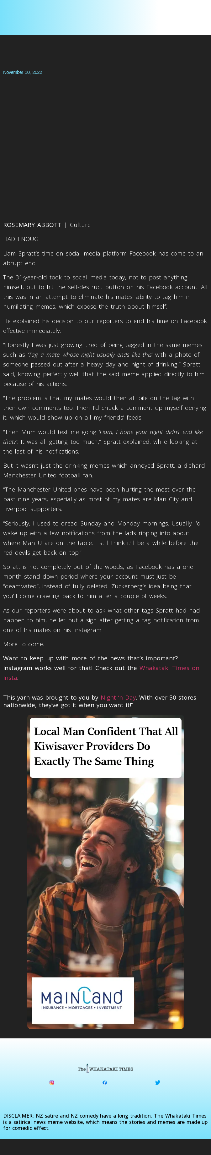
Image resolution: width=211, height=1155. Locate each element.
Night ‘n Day (118, 697)
